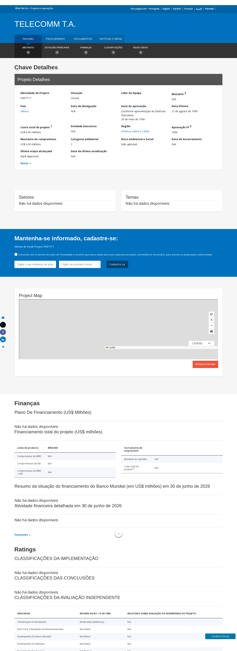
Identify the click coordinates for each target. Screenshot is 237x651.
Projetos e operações (42, 8)
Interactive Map (205, 364)
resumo (28, 39)
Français (188, 8)
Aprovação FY (181, 126)
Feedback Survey (220, 636)
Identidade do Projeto (34, 93)
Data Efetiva (180, 106)
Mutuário (179, 93)
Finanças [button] (86, 51)
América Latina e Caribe (135, 131)
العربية (199, 8)
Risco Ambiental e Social (137, 139)
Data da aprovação (133, 106)
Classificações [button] (113, 51)
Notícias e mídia (111, 39)
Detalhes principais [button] (57, 51)
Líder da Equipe (131, 93)
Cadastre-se (117, 264)
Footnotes (21, 534)
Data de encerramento (187, 139)
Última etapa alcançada (36, 151)
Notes (24, 163)
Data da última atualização (89, 151)
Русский (209, 8)
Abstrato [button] (28, 51)
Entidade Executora (84, 126)
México (24, 111)
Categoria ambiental (84, 139)
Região (125, 126)
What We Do (21, 8)
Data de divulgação (83, 106)
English (166, 8)
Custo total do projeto (36, 126)
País (23, 106)
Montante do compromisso (38, 139)
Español (177, 8)
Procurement (55, 39)
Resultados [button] (140, 51)
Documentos (83, 39)
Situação (76, 93)
